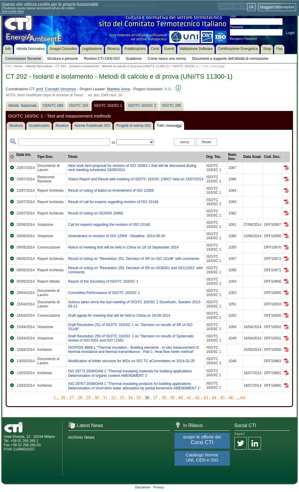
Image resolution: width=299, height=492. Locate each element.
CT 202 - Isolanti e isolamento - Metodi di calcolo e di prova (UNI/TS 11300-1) (112, 66)
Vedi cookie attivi (12, 11)
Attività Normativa (39, 66)
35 (138, 397)
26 (63, 397)
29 (88, 397)
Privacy (158, 487)
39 (172, 397)
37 (155, 397)
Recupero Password (243, 38)
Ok (251, 7)
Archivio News (81, 437)
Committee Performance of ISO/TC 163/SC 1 (104, 293)
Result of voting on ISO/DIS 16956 (95, 213)
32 (113, 397)
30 (96, 397)
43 (205, 397)
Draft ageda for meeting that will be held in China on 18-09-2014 (119, 315)
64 (242, 397)
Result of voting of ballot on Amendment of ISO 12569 (111, 190)
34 (130, 397)
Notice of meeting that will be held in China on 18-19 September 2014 (123, 247)
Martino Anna (118, 89)
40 (180, 397)
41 (188, 397)
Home (18, 66)
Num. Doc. (232, 157)
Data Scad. (252, 157)
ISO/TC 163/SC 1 (185, 66)
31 (105, 397)
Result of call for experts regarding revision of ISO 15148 (113, 202)
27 (71, 397)
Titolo (72, 157)
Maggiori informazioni (277, 7)
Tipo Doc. (45, 157)
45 (222, 397)
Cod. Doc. (272, 157)
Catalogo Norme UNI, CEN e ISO (202, 457)
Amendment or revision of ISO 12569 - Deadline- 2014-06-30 (116, 236)
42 (197, 397)
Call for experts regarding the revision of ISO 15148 (109, 225)
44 (214, 397)
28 (80, 397)
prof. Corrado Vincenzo (56, 89)
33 (121, 397)
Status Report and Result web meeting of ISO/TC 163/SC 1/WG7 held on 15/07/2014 (135, 179)
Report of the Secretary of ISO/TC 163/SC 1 (103, 281)
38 (163, 397)
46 (230, 397)
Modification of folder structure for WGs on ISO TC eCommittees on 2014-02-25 (131, 361)
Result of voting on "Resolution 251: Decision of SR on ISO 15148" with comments (133, 259)
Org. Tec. (213, 157)
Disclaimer (142, 487)
